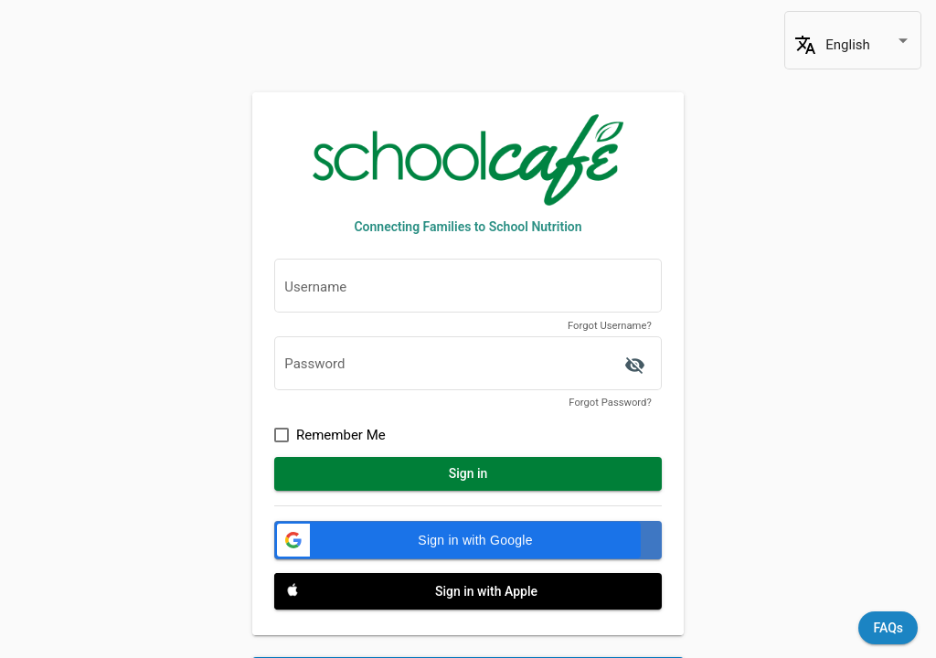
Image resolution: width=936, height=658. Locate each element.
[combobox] (868, 45)
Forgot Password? (610, 403)
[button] (458, 540)
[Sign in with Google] (468, 540)
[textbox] (468, 291)
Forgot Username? (610, 326)
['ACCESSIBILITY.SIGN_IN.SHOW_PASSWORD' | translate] (634, 365)
